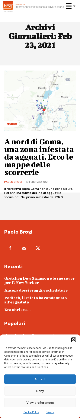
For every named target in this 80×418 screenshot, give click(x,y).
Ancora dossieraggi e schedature (36, 290)
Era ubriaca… (17, 309)
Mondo (12, 124)
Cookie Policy (31, 412)
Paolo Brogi (13, 182)
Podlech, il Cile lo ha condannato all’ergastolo (35, 300)
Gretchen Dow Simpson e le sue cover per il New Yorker (39, 280)
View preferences (40, 403)
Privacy (50, 412)
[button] (73, 340)
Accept (40, 379)
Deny (40, 391)
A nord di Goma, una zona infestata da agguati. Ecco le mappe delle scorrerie (39, 156)
